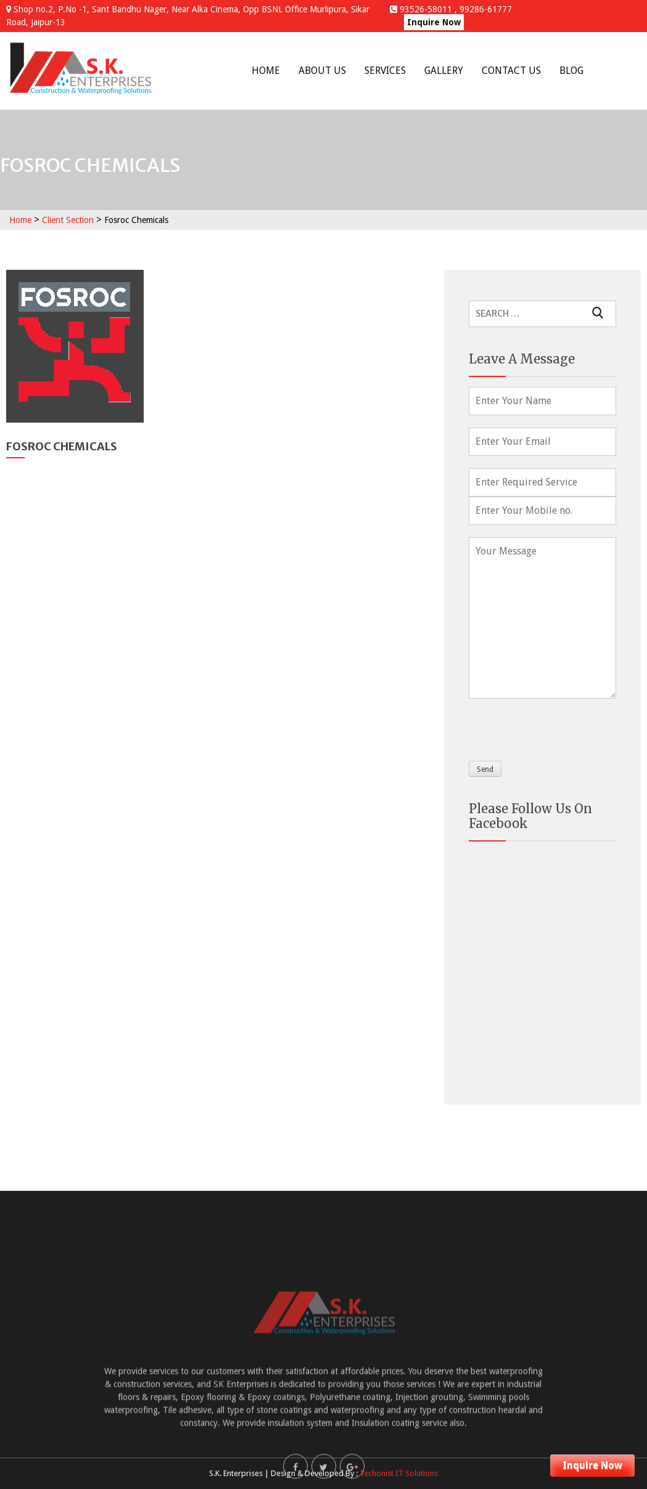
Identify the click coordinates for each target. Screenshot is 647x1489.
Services (385, 70)
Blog (571, 70)
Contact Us (511, 70)
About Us (322, 70)
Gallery (443, 70)
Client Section (68, 220)
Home (266, 70)
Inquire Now (434, 22)
